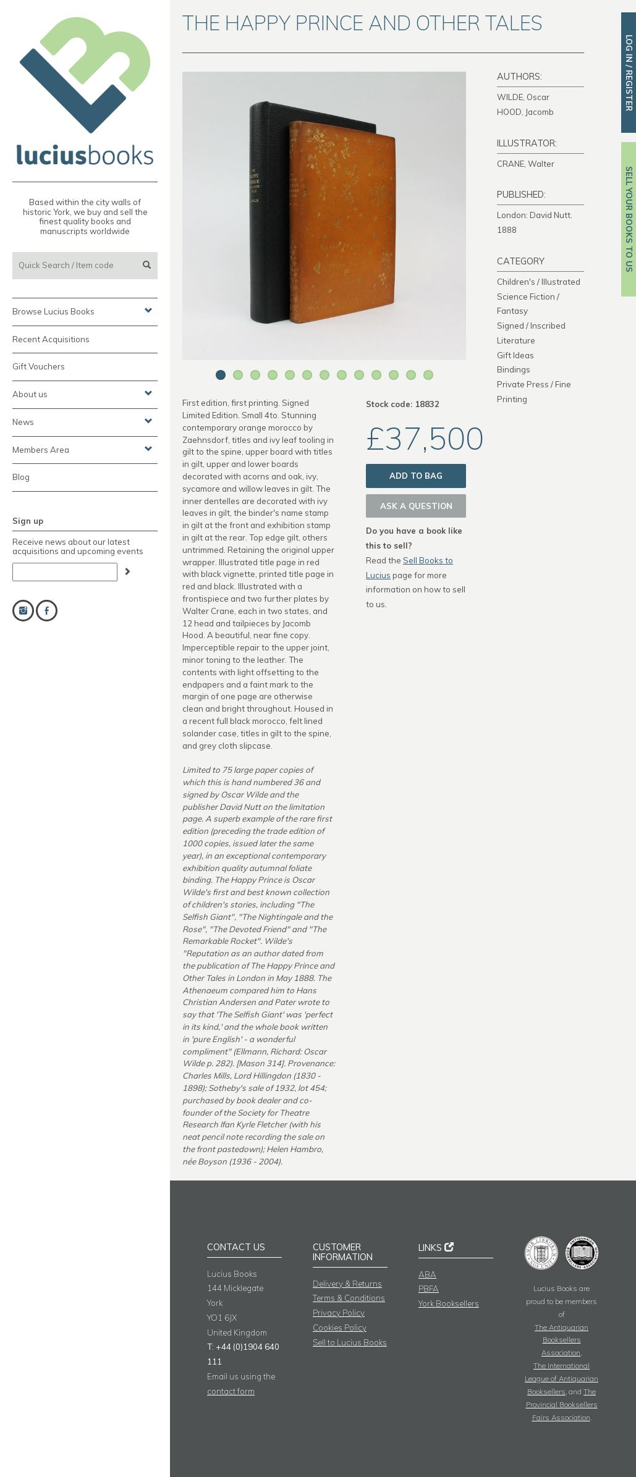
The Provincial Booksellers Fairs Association (562, 1404)
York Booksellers (448, 1303)
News (82, 421)
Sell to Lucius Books (350, 1342)
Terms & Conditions (349, 1298)
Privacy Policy (339, 1313)
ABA (427, 1274)
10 (376, 375)
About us (82, 393)
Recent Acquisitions (51, 339)
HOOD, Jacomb (525, 112)
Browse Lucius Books (82, 310)
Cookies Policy (340, 1327)
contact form (231, 1391)
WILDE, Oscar (523, 97)
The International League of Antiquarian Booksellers (561, 1378)
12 (411, 375)
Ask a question (416, 506)
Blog (21, 477)
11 (394, 375)
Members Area (82, 449)
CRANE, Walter (525, 164)
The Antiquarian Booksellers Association (561, 1340)
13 (428, 375)
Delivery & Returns (347, 1284)
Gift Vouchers (38, 366)
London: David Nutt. (534, 215)
